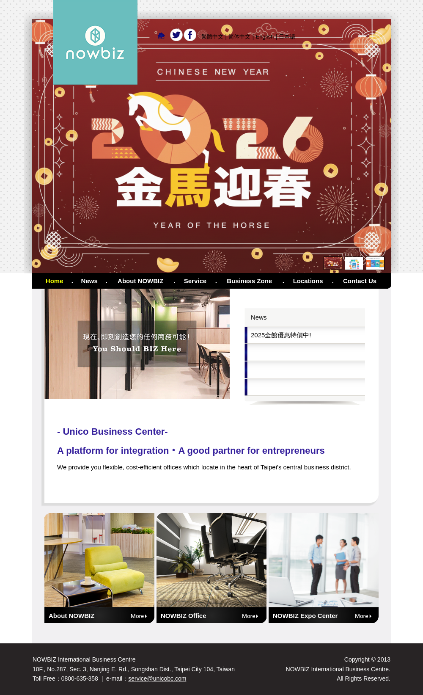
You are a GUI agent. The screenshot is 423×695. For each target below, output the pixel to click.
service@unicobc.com (157, 678)
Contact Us (359, 280)
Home (54, 280)
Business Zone (249, 280)
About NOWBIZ (140, 280)
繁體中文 (212, 36)
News (89, 280)
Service (195, 280)
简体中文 (239, 36)
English (264, 36)
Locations (308, 280)
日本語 (287, 36)
